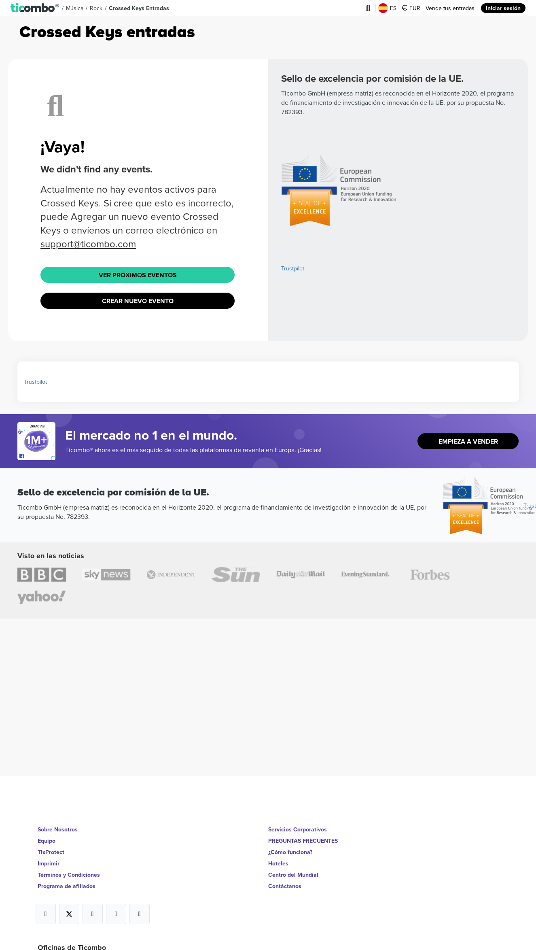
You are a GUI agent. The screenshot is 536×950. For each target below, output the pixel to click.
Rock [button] (96, 8)
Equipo (46, 841)
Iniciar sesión (503, 8)
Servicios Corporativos (297, 829)
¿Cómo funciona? (290, 852)
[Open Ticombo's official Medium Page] (116, 914)
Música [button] (74, 8)
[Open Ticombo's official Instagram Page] (93, 914)
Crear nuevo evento (138, 301)
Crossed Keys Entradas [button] (139, 8)
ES (387, 8)
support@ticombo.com (88, 244)
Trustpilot (292, 268)
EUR (411, 8)
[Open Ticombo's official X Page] (69, 914)
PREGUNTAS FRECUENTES (303, 841)
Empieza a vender (468, 441)
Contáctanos (284, 886)
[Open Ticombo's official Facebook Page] (37, 456)
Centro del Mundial (293, 875)
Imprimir (48, 863)
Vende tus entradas (450, 8)
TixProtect (51, 852)
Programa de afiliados (66, 886)
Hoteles (278, 863)
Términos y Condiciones (69, 875)
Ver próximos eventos (138, 275)
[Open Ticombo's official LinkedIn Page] (139, 914)
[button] (35, 8)
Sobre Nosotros (58, 829)
